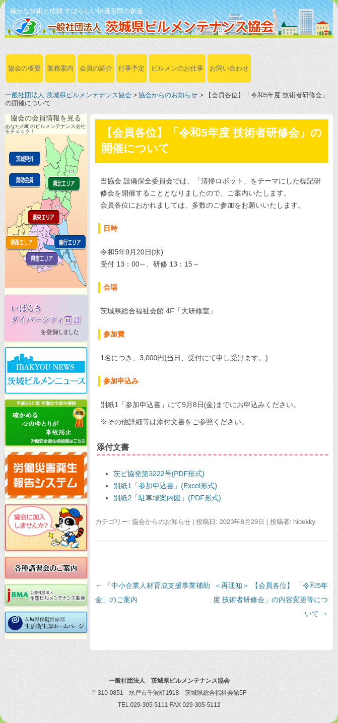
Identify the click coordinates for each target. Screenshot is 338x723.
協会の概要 (24, 68)
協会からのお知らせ (168, 95)
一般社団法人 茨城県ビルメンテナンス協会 (68, 95)
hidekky (304, 521)
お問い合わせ (229, 68)
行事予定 (131, 68)
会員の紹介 (96, 68)
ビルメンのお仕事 (177, 68)
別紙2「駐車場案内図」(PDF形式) (167, 498)
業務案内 (60, 68)
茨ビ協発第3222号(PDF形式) (158, 474)
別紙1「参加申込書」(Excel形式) (165, 486)
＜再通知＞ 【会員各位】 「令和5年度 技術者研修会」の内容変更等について (270, 599)
